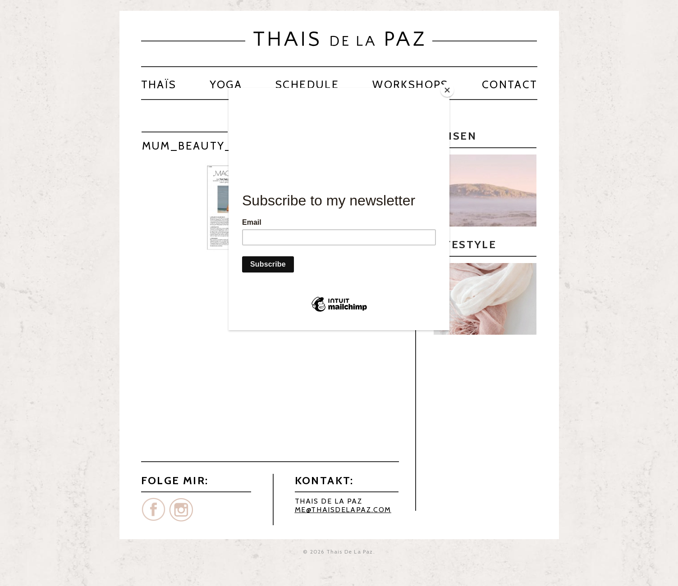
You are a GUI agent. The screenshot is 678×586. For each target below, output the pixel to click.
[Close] (447, 90)
